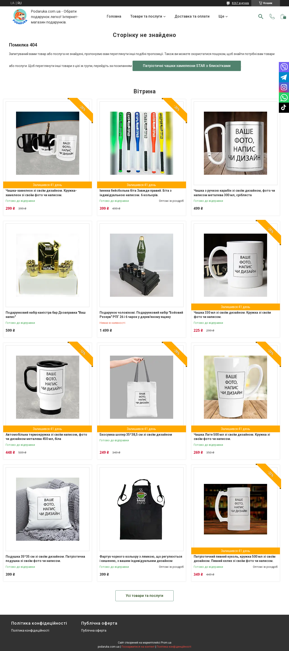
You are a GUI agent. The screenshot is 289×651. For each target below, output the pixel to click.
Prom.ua (166, 642)
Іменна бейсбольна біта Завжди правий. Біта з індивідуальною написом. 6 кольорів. (136, 193)
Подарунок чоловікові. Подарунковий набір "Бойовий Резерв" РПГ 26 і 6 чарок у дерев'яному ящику (141, 315)
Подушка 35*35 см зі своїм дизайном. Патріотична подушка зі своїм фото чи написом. (45, 559)
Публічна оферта (93, 630)
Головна (114, 16)
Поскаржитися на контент (138, 646)
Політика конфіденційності (174, 646)
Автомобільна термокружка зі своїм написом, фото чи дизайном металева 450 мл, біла (46, 437)
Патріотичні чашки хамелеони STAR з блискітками (187, 66)
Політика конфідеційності (30, 630)
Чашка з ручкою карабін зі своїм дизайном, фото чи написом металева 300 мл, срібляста (234, 193)
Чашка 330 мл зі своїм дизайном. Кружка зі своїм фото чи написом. (232, 315)
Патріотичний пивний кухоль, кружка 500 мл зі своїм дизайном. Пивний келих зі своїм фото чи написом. (234, 559)
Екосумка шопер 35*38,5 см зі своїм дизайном (136, 434)
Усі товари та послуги (144, 595)
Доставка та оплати (192, 16)
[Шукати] (260, 16)
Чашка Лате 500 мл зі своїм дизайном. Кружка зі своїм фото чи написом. (232, 437)
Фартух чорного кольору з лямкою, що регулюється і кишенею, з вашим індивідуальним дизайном (141, 559)
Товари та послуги (146, 16)
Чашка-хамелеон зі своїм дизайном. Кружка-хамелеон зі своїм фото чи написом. (41, 193)
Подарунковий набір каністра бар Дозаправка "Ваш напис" (46, 315)
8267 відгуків (240, 3)
